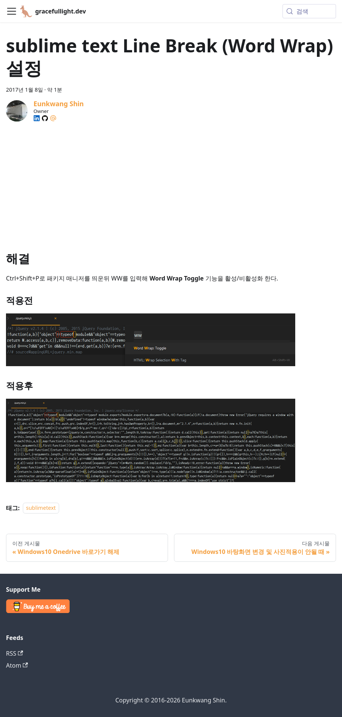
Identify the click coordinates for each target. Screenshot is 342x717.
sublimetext (41, 508)
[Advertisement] (171, 180)
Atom (17, 665)
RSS (14, 653)
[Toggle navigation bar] (11, 11)
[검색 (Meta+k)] (309, 11)
